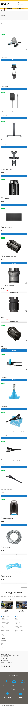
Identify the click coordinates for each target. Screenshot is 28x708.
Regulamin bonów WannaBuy (5, 622)
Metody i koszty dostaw (4, 631)
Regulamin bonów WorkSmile (5, 623)
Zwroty (16, 618)
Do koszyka (14, 59)
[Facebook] (2, 666)
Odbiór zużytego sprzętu (18, 631)
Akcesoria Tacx (8, 13)
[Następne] (26, 606)
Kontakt (2, 647)
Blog (1, 644)
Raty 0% (2, 626)
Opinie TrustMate (3, 640)
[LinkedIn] (9, 666)
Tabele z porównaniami (18, 626)
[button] (27, 8)
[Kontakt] (21, 2)
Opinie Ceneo (3, 641)
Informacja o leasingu (4, 627)
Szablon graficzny (5, 706)
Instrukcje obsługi (17, 623)
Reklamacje (16, 619)
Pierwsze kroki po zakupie (18, 627)
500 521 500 (5, 658)
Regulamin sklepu (3, 618)
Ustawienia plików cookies (5, 635)
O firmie (2, 643)
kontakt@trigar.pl (6, 660)
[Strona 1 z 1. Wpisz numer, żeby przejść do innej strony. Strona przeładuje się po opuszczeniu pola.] (24, 586)
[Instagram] (4, 666)
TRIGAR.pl (2, 13)
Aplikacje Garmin (17, 622)
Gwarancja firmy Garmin (4, 630)
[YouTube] (7, 666)
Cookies (2, 634)
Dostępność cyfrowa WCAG (19, 630)
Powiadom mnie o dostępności (14, 292)
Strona (22, 586)
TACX (5, 13)
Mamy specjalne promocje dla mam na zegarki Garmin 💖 (14, 8)
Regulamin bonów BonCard (5, 619)
